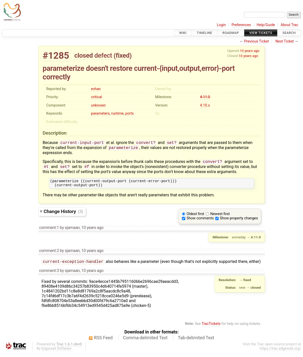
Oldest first (195, 217)
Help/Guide (266, 25)
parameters (100, 113)
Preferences (241, 25)
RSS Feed (103, 341)
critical (96, 97)
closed (83, 55)
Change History (63, 215)
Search (289, 33)
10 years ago (249, 51)
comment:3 (49, 274)
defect (103, 55)
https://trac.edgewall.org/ (280, 352)
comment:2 (49, 254)
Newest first (220, 217)
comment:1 (49, 231)
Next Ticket (284, 41)
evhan (96, 89)
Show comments (200, 222)
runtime (117, 113)
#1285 (56, 55)
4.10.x (205, 105)
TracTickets (211, 328)
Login (221, 25)
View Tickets (260, 33)
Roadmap (230, 33)
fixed (123, 55)
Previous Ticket (256, 41)
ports (129, 113)
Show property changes (239, 222)
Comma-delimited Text (145, 341)
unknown (98, 105)
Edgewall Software (56, 352)
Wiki (183, 33)
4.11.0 (205, 97)
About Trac (289, 25)
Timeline (204, 33)
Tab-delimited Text (196, 341)
